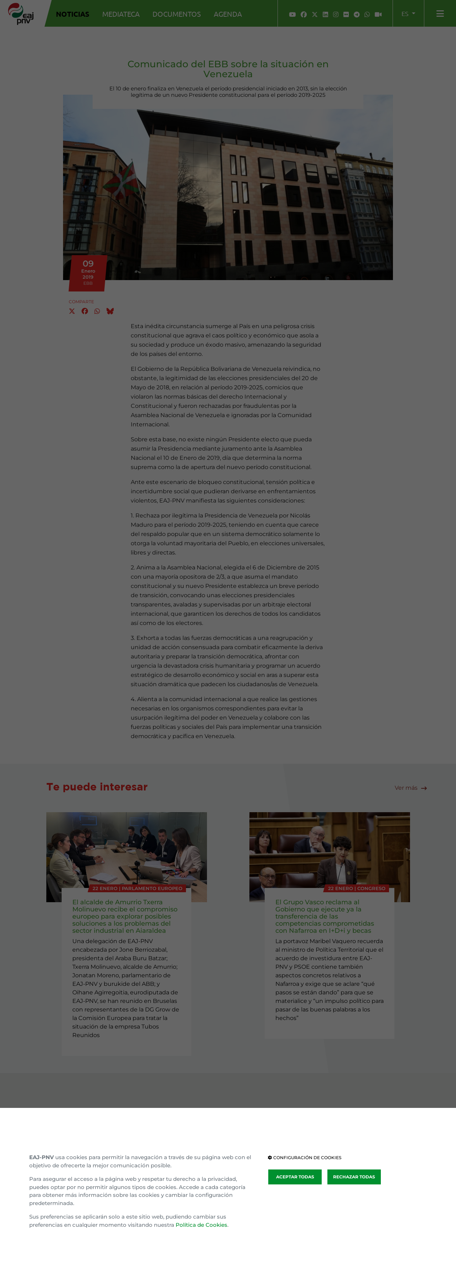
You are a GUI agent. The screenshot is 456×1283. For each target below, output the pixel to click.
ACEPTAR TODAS (295, 1176)
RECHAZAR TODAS (354, 1176)
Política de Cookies (201, 1224)
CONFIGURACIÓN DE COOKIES (304, 1157)
